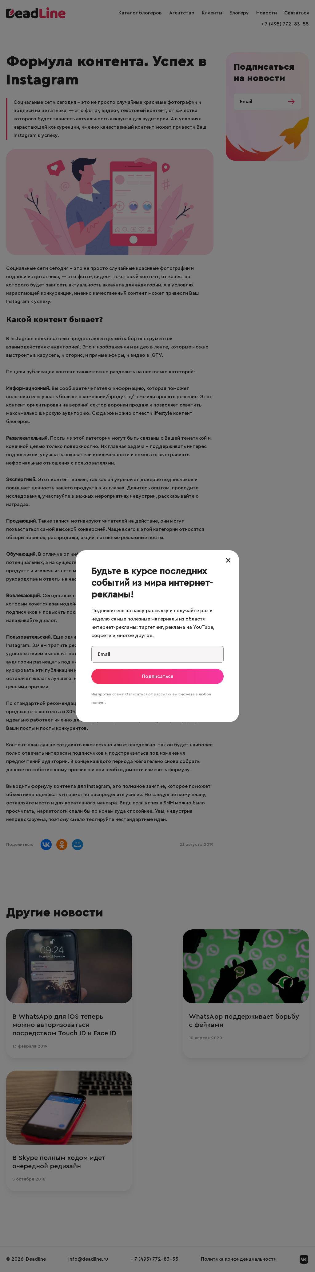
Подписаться (157, 676)
